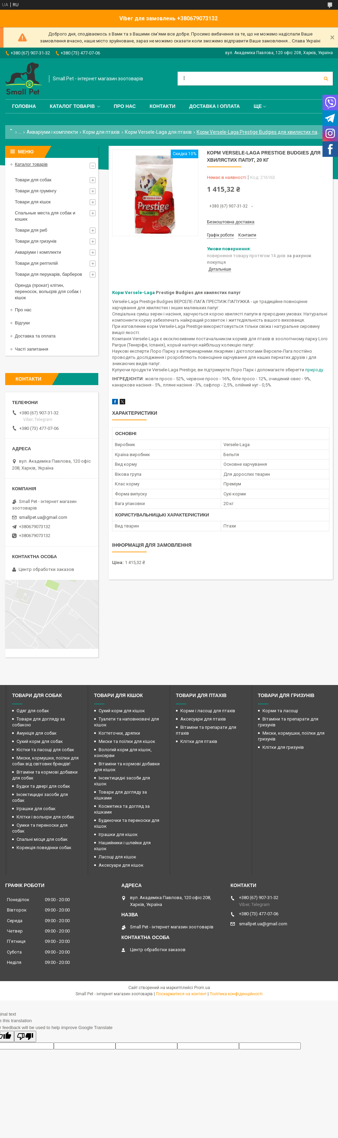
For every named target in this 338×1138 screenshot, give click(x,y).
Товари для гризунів (36, 241)
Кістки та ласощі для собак (45, 749)
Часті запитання (31, 349)
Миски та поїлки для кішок (127, 741)
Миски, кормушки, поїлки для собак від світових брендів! (45, 760)
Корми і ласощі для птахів (207, 710)
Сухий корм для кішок (122, 710)
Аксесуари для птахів (203, 719)
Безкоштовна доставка (230, 221)
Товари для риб (31, 230)
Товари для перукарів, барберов (48, 274)
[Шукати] (326, 78)
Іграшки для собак (36, 808)
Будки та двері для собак (43, 786)
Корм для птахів (101, 132)
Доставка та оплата (35, 336)
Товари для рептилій (36, 263)
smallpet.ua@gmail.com (43, 517)
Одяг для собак (33, 710)
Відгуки (22, 322)
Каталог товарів (72, 106)
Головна (24, 106)
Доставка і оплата (214, 106)
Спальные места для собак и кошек (45, 216)
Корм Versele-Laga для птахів (158, 132)
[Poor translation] (25, 1036)
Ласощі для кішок (117, 856)
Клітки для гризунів (283, 747)
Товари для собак (33, 179)
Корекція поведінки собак (44, 847)
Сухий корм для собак (40, 741)
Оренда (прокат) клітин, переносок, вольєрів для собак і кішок (48, 291)
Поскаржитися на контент (181, 993)
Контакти (163, 106)
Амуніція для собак (37, 733)
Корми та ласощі (280, 710)
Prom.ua (202, 987)
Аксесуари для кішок (121, 865)
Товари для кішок (33, 201)
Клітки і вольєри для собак (45, 816)
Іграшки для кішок (118, 834)
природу (314, 369)
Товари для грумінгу (36, 190)
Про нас (125, 106)
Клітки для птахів (198, 741)
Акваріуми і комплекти (52, 132)
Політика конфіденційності (236, 993)
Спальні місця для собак (42, 839)
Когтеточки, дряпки (119, 733)
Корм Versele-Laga (133, 292)
